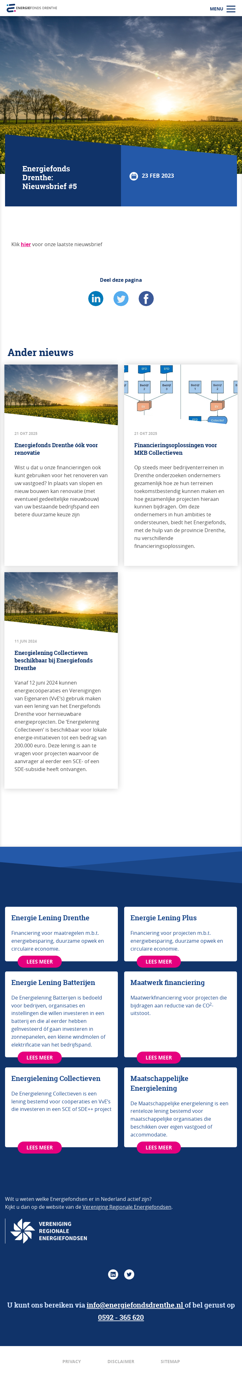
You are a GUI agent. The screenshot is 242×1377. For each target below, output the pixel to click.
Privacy (71, 1361)
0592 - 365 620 (121, 1317)
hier (26, 244)
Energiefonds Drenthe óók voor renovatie (56, 449)
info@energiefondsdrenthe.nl (136, 1305)
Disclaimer (120, 1361)
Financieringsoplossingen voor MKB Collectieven (175, 449)
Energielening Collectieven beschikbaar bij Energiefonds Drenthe (53, 660)
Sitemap (170, 1361)
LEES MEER (39, 961)
